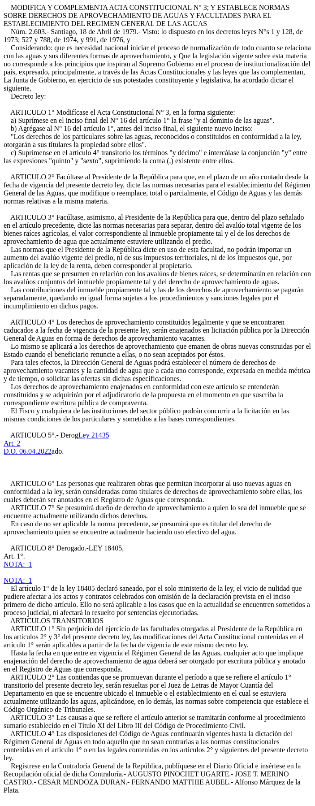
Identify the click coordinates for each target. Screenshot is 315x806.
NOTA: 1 (18, 564)
